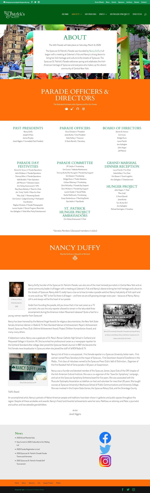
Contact (143, 2)
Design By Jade (19, 490)
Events (114, 2)
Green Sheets (99, 2)
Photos (137, 14)
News (108, 2)
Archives (129, 2)
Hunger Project (120, 14)
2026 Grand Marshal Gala (26, 438)
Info (102, 14)
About (76, 14)
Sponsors (121, 2)
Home (65, 14)
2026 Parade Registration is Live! (28, 449)
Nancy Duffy (94, 50)
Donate (136, 2)
